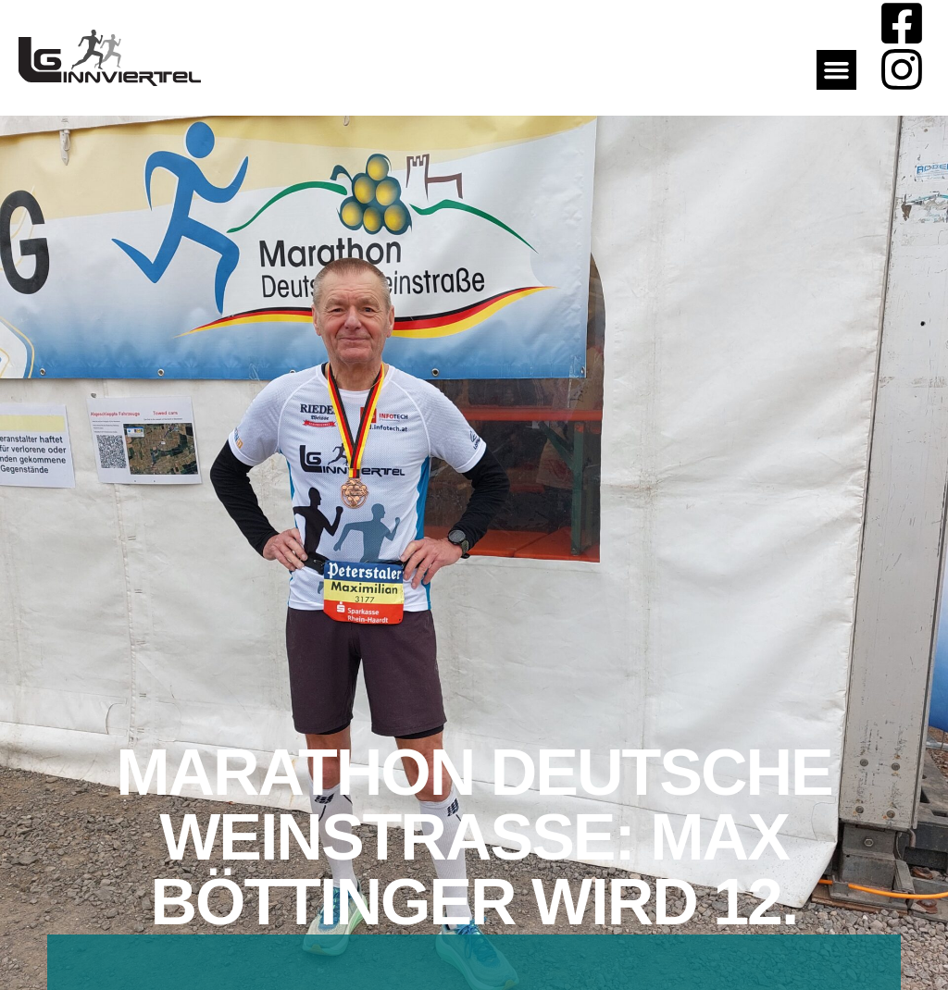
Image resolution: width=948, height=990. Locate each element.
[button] (837, 70)
